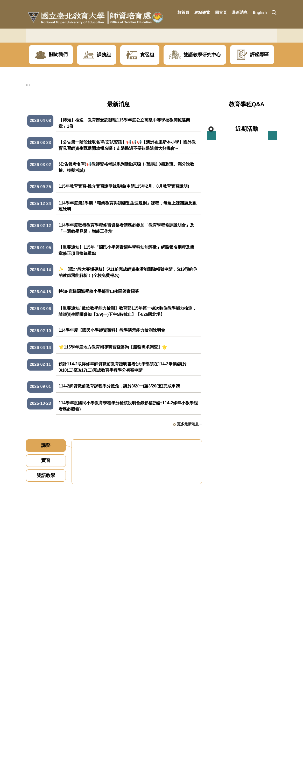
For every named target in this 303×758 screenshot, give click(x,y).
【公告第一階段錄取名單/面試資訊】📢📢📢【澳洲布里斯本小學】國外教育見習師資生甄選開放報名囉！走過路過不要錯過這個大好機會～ (127, 202)
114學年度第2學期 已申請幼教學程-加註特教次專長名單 (136, 570)
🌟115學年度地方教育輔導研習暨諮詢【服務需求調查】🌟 (113, 404)
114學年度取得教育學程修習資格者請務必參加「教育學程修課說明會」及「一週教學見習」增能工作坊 (126, 285)
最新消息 (240, 12)
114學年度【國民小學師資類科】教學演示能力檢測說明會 (112, 387)
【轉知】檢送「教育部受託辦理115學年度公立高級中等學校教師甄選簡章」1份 (124, 180)
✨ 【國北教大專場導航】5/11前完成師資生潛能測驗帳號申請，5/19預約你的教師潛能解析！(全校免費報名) (128, 329)
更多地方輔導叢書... (261, 489)
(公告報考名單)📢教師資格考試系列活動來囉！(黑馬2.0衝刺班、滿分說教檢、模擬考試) (126, 224)
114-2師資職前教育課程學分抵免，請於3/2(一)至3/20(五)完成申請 (119, 443)
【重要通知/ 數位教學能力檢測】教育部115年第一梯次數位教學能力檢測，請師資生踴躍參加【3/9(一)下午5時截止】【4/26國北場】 (127, 368)
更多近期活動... (264, 358)
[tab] (46, 503)
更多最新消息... (189, 481)
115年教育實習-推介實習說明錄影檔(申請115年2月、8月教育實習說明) (124, 243)
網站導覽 (202, 12)
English (260, 12)
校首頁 (183, 12)
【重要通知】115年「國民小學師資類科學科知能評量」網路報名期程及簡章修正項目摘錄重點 (126, 307)
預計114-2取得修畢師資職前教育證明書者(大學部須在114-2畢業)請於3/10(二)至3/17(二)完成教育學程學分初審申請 (122, 424)
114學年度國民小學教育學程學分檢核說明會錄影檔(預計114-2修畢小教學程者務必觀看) (128, 463)
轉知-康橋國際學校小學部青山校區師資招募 (99, 348)
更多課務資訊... (184, 636)
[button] (273, 12)
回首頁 (221, 12)
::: (170, 12)
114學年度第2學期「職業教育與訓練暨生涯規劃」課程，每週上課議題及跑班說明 (127, 263)
